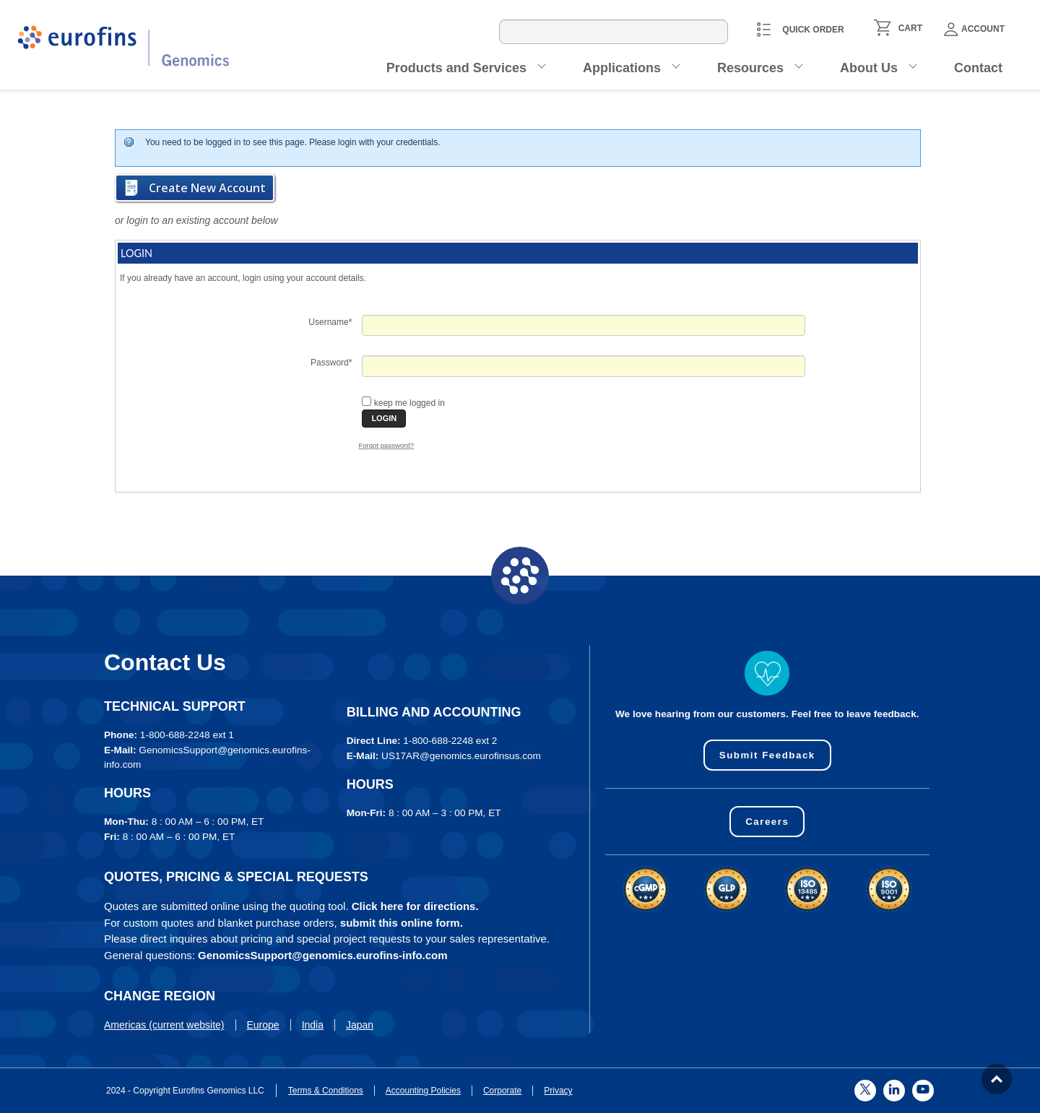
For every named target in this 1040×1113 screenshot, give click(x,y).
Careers (767, 821)
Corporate (502, 1091)
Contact (978, 68)
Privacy (558, 1091)
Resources (750, 68)
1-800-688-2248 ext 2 (450, 740)
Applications (622, 68)
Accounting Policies (423, 1091)
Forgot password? (386, 445)
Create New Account (207, 188)
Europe (263, 1025)
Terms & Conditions (325, 1091)
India (313, 1025)
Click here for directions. (415, 906)
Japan (359, 1025)
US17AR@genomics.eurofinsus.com (461, 755)
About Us (869, 68)
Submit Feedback (767, 755)
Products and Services (456, 68)
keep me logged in (409, 403)
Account (974, 29)
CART (910, 28)
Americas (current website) (164, 1025)
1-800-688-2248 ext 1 (187, 734)
